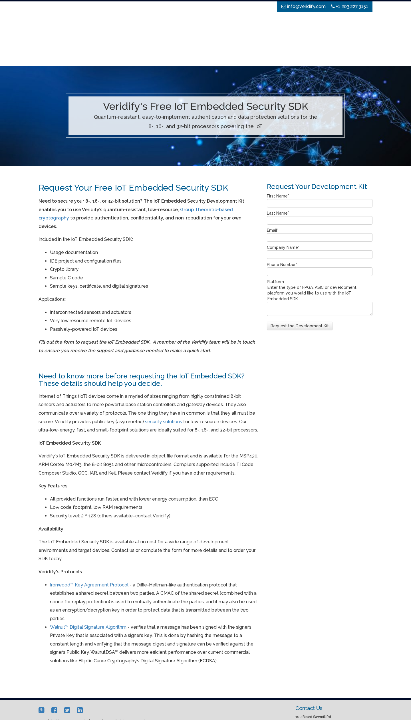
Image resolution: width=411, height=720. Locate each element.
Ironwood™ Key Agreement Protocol (89, 551)
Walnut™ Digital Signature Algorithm (88, 593)
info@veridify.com (315, 708)
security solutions (163, 387)
